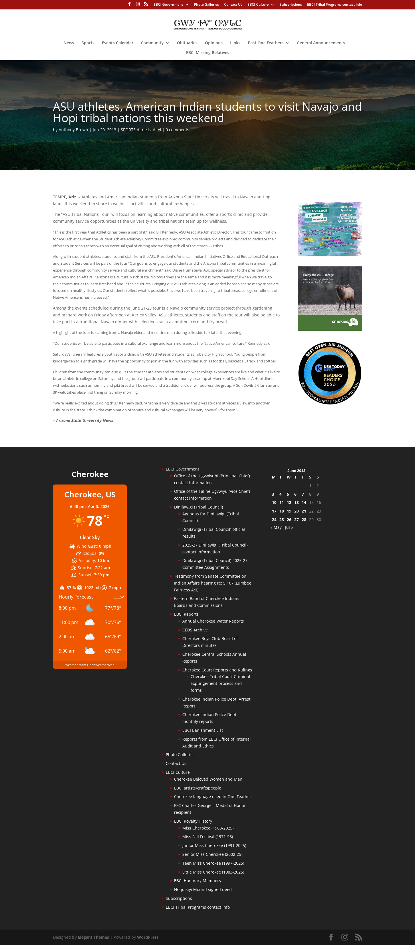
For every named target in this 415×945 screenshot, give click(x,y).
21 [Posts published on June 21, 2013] (304, 511)
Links (235, 43)
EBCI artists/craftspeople (197, 788)
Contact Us (233, 5)
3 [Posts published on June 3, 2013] (273, 494)
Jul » (289, 527)
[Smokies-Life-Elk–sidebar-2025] (330, 329)
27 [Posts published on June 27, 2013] (296, 519)
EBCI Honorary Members (197, 880)
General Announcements (321, 43)
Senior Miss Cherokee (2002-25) (212, 854)
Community (152, 43)
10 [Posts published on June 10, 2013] (274, 502)
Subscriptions (291, 5)
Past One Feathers (266, 43)
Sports (88, 43)
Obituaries (187, 43)
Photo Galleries (206, 5)
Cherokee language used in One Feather (212, 796)
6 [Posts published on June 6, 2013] (295, 494)
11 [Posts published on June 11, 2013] (281, 502)
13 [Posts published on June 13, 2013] (296, 502)
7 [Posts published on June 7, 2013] (303, 494)
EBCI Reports (186, 614)
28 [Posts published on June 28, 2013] (304, 519)
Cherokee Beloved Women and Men (208, 779)
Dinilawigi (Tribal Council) (198, 507)
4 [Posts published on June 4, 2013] (280, 494)
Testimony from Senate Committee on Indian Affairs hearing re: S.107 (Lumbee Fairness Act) (212, 583)
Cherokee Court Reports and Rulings (217, 670)
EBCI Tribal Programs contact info (334, 5)
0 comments (177, 129)
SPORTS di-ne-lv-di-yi (141, 129)
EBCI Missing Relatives (207, 53)
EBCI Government (168, 5)
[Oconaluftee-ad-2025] (330, 403)
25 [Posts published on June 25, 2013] (281, 519)
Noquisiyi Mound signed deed (203, 889)
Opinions (214, 43)
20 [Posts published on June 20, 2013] (296, 511)
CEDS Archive (195, 630)
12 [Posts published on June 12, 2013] (289, 502)
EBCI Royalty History (193, 821)
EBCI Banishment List (202, 730)
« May (276, 527)
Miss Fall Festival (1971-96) (207, 836)
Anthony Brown (73, 129)
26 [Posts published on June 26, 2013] (289, 519)
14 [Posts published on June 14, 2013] (304, 502)
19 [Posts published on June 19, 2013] (289, 511)
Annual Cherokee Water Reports (213, 621)
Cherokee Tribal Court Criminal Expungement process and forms (220, 683)
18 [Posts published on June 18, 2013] (281, 511)
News (69, 43)
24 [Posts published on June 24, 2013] (274, 519)
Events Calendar (117, 43)
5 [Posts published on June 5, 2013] (288, 494)
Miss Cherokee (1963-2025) (208, 828)
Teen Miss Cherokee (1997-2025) (213, 863)
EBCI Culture (258, 5)
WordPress (148, 937)
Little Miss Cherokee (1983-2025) (213, 872)
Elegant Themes (93, 937)
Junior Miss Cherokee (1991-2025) (214, 845)
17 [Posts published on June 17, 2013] (274, 511)
